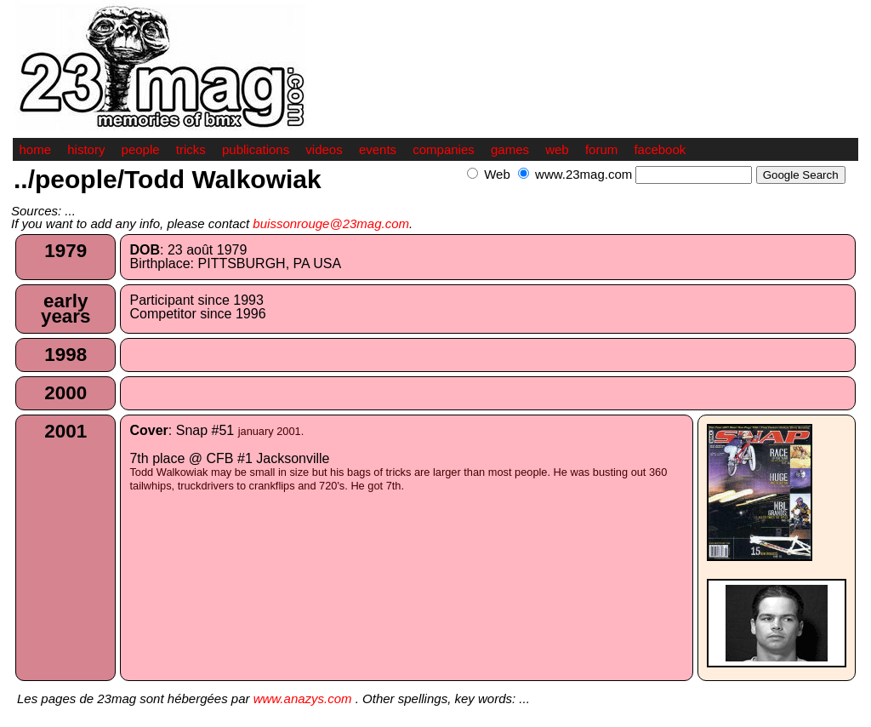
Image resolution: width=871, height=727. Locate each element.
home (36, 149)
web (557, 149)
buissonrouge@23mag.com (331, 223)
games (510, 149)
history (86, 149)
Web (497, 174)
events (377, 149)
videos (323, 149)
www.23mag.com (583, 174)
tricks (191, 149)
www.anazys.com (302, 698)
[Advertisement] (659, 192)
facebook (660, 149)
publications (255, 149)
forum (601, 149)
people (141, 149)
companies (444, 149)
